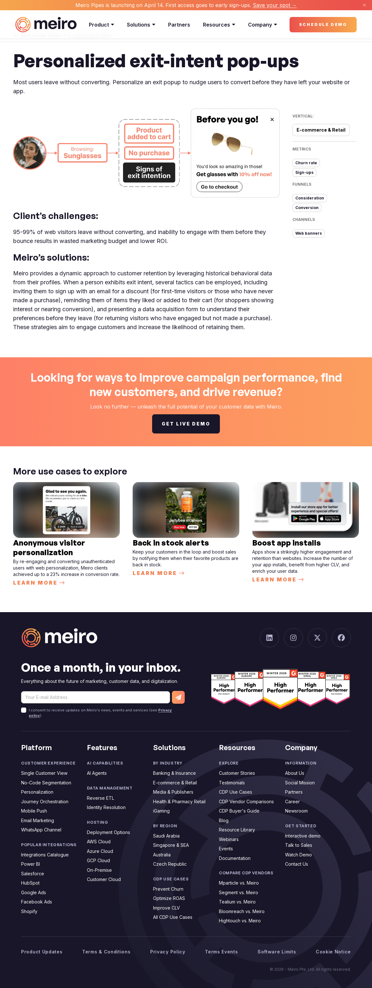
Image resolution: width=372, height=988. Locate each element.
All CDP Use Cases (172, 917)
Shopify (29, 911)
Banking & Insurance (174, 773)
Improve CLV (166, 908)
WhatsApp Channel (41, 829)
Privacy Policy (167, 952)
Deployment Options (108, 832)
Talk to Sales (298, 845)
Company (262, 24)
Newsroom (296, 811)
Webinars (229, 839)
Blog (224, 820)
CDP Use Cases (235, 792)
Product (101, 24)
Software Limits (277, 952)
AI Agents (97, 773)
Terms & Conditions (106, 952)
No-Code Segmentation (46, 782)
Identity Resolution (106, 807)
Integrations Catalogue (45, 854)
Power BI (30, 864)
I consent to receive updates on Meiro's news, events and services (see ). (100, 713)
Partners (179, 24)
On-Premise (99, 870)
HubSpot (30, 883)
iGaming (161, 811)
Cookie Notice (333, 952)
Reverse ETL (100, 798)
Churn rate (306, 162)
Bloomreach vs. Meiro (242, 911)
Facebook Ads (36, 901)
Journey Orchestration (44, 801)
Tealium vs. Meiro (237, 901)
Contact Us (296, 864)
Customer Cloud (104, 879)
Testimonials (232, 782)
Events (226, 848)
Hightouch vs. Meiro (240, 920)
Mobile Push (34, 811)
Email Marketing (37, 820)
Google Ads (33, 892)
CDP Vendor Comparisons (246, 801)
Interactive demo (303, 835)
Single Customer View (44, 773)
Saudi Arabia (166, 835)
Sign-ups (304, 172)
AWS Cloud (99, 841)
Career (292, 801)
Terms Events (221, 952)
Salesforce (32, 873)
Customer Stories (237, 773)
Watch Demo (298, 854)
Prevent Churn (168, 889)
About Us (294, 773)
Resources (219, 24)
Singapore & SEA (171, 845)
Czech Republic (170, 864)
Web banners (308, 233)
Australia (162, 854)
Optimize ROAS (169, 898)
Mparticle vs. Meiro (239, 883)
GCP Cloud (98, 860)
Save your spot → (275, 5)
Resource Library (237, 829)
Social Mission (300, 782)
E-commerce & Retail (175, 782)
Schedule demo (323, 24)
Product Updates (42, 952)
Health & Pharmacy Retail (179, 801)
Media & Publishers (173, 792)
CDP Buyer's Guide (239, 811)
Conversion (307, 207)
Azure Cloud (100, 851)
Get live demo (186, 423)
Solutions (141, 24)
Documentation (235, 858)
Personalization (37, 792)
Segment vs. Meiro (238, 892)
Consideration (309, 198)
